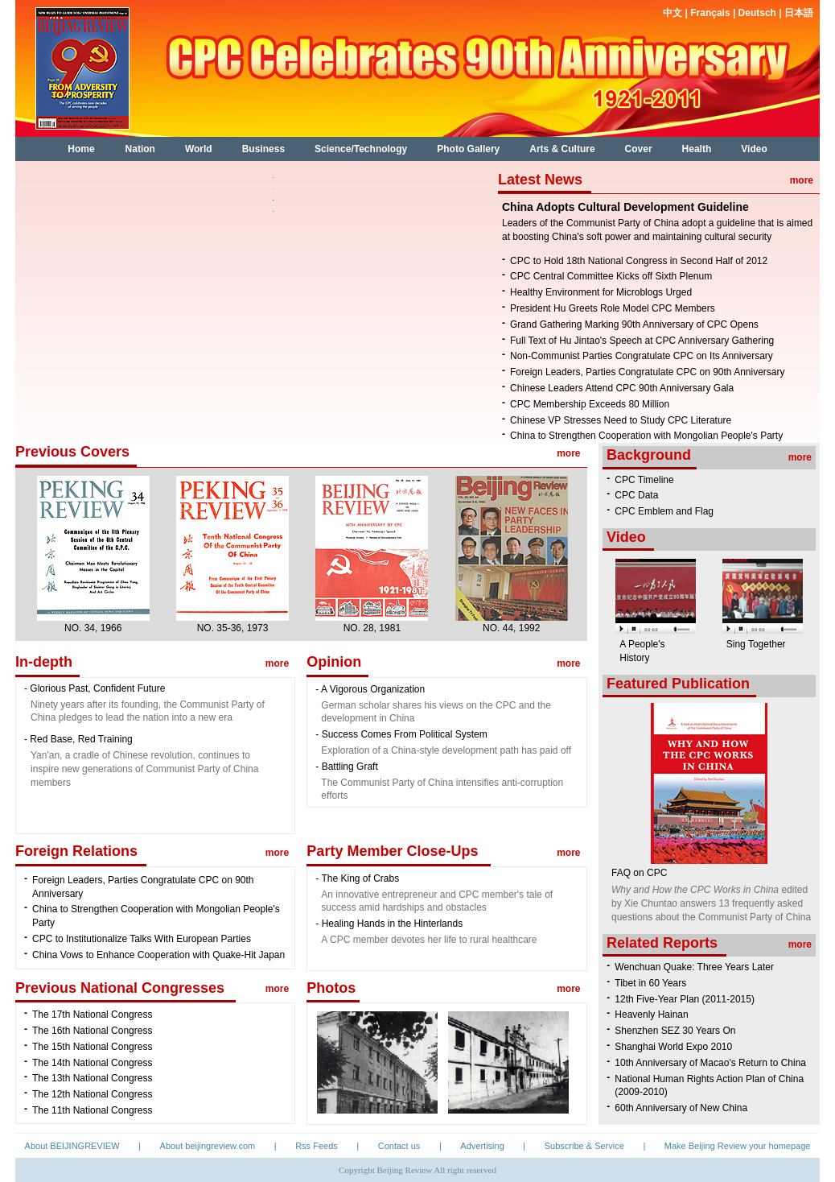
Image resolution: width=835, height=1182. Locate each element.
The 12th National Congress (92, 1094)
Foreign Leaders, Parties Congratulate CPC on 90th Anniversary (647, 372)
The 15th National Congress (92, 1046)
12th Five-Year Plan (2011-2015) (685, 999)
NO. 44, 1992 (511, 628)
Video (754, 149)
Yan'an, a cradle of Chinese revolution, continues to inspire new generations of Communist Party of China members (144, 769)
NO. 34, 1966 (92, 628)
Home (81, 149)
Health (697, 149)
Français (710, 13)
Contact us (399, 1146)
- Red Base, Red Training (78, 739)
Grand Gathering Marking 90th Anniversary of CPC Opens (634, 324)
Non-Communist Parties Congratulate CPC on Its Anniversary (641, 356)
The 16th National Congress (92, 1030)
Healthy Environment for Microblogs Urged (601, 292)
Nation (140, 149)
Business (263, 149)
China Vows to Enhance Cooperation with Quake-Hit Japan (158, 955)
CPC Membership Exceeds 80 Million (589, 404)
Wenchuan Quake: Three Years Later (694, 967)
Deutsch (758, 13)
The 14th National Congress (92, 1062)
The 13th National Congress (92, 1078)
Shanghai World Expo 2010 (673, 1046)
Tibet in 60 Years (650, 983)
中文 (674, 13)
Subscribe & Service (584, 1146)
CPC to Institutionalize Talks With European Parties (141, 938)
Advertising (482, 1146)
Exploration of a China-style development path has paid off (446, 750)
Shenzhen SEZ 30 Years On (675, 1030)
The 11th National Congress (92, 1110)
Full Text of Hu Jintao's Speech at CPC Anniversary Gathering (642, 340)
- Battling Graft (346, 766)
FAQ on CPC (639, 872)
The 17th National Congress (92, 1014)
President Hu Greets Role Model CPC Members (612, 308)
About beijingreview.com (208, 1146)
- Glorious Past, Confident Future (94, 688)
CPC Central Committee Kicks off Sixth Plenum (611, 276)
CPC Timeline (644, 480)
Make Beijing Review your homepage (737, 1146)
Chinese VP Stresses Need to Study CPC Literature (620, 420)
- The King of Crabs (357, 878)
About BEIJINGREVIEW (72, 1146)
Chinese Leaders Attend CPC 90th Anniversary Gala (622, 388)
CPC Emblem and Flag (664, 511)
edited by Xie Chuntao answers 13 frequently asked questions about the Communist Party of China (711, 903)
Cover (638, 149)
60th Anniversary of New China (681, 1108)
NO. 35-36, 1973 (233, 628)
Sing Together (756, 644)
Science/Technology (361, 149)
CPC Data (636, 495)
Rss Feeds (316, 1146)
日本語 (798, 13)
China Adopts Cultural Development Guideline (625, 206)
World (198, 149)
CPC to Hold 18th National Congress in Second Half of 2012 (638, 261)
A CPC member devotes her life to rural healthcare (429, 939)
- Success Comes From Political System (401, 734)
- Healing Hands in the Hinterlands (389, 923)
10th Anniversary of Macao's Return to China (710, 1062)
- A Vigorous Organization (370, 689)
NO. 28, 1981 (372, 628)
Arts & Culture (561, 149)
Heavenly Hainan (651, 1014)
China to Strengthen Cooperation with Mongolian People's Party (646, 435)
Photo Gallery (468, 149)
